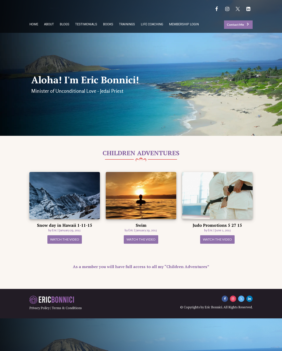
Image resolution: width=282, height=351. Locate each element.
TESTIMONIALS (86, 24)
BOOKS (108, 24)
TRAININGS (127, 24)
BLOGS (64, 24)
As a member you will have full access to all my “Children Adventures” (141, 266)
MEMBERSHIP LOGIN (184, 24)
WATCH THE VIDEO (64, 239)
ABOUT (49, 24)
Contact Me (238, 24)
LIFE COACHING (152, 24)
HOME (33, 24)
